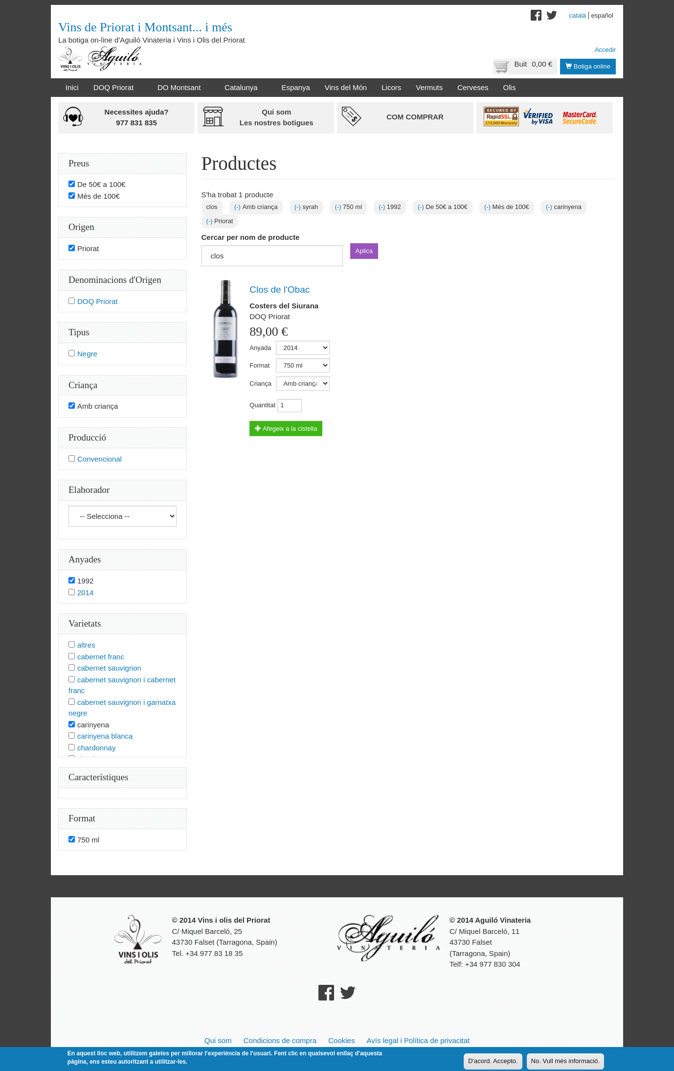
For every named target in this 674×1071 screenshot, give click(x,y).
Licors (391, 87)
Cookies (341, 1040)
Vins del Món (346, 87)
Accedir (605, 49)
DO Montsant (181, 87)
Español (602, 15)
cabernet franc (100, 656)
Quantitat (262, 405)
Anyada (260, 347)
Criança (260, 383)
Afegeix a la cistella (286, 428)
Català (577, 15)
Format (259, 365)
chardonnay (96, 748)
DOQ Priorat (115, 87)
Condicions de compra (280, 1040)
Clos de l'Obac (279, 289)
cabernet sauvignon (109, 668)
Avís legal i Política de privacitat (418, 1040)
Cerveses (472, 87)
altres (86, 645)
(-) (238, 206)
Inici (72, 87)
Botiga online (587, 66)
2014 (85, 592)
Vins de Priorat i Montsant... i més (145, 27)
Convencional (99, 459)
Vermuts (429, 87)
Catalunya (243, 87)
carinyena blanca (105, 736)
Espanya (295, 87)
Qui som (218, 1040)
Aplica (364, 251)
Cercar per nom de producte (251, 237)
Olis (509, 87)
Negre (87, 353)
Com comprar (415, 117)
